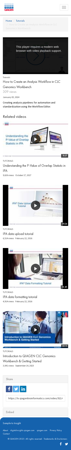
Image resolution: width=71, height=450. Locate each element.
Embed (10, 412)
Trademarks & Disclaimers (55, 438)
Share (9, 379)
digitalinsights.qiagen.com (22, 430)
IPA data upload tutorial (18, 234)
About (5, 430)
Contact (6, 433)
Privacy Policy (56, 430)
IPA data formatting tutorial (20, 297)
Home (9, 20)
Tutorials (20, 20)
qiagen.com (42, 430)
